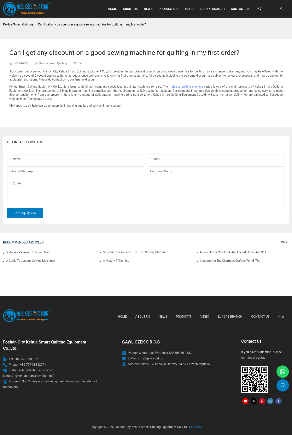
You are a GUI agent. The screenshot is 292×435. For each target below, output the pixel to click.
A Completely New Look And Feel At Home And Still (233, 252)
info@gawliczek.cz (151, 358)
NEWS (283, 242)
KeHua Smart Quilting (18, 24)
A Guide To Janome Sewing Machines (30, 260)
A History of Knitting (116, 260)
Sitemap (197, 427)
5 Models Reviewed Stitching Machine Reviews (27, 252)
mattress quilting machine (186, 86)
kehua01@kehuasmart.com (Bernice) (28, 376)
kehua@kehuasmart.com (36, 370)
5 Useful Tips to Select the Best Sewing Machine (135, 252)
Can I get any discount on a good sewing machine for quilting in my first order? (92, 24)
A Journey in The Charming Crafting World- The (230, 260)
